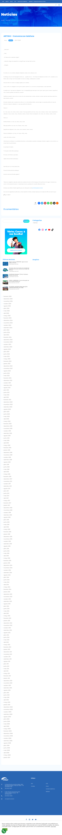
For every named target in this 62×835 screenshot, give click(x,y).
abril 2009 (6, 728)
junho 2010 (6, 697)
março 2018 (7, 476)
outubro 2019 (7, 433)
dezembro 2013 (8, 596)
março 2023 (7, 361)
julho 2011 (6, 666)
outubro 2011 (7, 659)
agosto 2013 (7, 606)
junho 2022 (7, 375)
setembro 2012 (8, 632)
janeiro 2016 (7, 536)
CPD (15, 1)
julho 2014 (6, 579)
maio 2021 (6, 397)
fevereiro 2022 (7, 380)
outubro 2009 (7, 714)
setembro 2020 (8, 409)
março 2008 (7, 757)
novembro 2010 (8, 685)
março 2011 (7, 675)
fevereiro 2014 (7, 591)
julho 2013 (6, 608)
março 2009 (7, 731)
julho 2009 (6, 721)
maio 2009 (7, 726)
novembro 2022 (8, 370)
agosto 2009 (7, 719)
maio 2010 (6, 699)
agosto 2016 (7, 519)
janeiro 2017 (7, 507)
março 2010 (7, 704)
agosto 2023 (7, 351)
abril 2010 (6, 702)
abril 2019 (6, 445)
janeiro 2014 (7, 594)
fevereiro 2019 (7, 450)
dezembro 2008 (8, 735)
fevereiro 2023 (7, 363)
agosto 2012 (7, 635)
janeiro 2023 (7, 366)
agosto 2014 (7, 577)
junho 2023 (7, 356)
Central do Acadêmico (22, 1)
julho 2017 (6, 493)
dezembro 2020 (8, 404)
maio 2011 (6, 671)
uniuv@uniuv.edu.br (9, 801)
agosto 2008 (7, 745)
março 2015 (7, 560)
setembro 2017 (8, 488)
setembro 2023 (8, 349)
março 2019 (7, 447)
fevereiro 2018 (7, 478)
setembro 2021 (8, 387)
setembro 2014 (8, 575)
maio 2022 (7, 378)
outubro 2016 (7, 515)
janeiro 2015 (7, 565)
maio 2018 (6, 471)
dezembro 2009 (8, 709)
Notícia (35, 225)
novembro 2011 (8, 656)
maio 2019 (6, 442)
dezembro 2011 (8, 654)
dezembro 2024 (8, 322)
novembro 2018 (8, 457)
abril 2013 (6, 615)
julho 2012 (6, 637)
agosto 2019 (7, 438)
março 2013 (7, 618)
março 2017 (7, 503)
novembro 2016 (8, 512)
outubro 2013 (7, 601)
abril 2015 (6, 558)
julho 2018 (6, 466)
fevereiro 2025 (7, 320)
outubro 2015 (7, 543)
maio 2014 (6, 584)
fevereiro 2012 (7, 649)
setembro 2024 (8, 330)
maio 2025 (7, 313)
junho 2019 (6, 440)
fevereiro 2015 (7, 563)
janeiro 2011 (7, 680)
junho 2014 (6, 582)
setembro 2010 (8, 690)
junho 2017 (6, 495)
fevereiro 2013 (7, 620)
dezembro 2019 (8, 428)
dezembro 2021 (8, 382)
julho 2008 (6, 747)
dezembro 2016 (8, 510)
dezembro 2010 (8, 683)
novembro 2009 (8, 711)
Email (11, 1)
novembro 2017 (8, 483)
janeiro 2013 (7, 623)
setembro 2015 (8, 546)
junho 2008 (7, 750)
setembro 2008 (8, 743)
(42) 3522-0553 (8, 798)
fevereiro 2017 (7, 505)
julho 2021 (6, 392)
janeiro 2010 (7, 707)
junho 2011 (6, 668)
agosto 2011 (7, 663)
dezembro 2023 (8, 342)
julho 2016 (6, 522)
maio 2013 (6, 613)
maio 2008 (7, 752)
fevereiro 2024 (7, 339)
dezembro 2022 (8, 368)
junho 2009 (7, 723)
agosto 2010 (7, 692)
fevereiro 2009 (8, 733)
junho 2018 (6, 469)
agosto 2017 (7, 491)
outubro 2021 (7, 385)
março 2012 (7, 647)
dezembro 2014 (8, 567)
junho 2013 (6, 611)
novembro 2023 (8, 344)
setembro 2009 (8, 716)
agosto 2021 (7, 390)
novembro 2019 (8, 430)
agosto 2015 (7, 548)
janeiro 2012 (7, 651)
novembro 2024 (8, 325)
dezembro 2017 (8, 481)
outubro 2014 (7, 572)
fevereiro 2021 (7, 402)
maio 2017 (6, 498)
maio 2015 (6, 555)
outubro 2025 (7, 306)
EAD (3, 1)
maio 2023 (7, 358)
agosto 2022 (7, 373)
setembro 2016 (8, 517)
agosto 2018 (7, 464)
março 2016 (7, 531)
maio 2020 (7, 418)
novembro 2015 (8, 541)
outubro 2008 (7, 740)
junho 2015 (6, 553)
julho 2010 (6, 695)
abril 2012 (6, 644)
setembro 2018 (8, 462)
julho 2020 (6, 414)
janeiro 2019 (7, 452)
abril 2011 (6, 673)
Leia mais (53, 826)
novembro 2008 (8, 738)
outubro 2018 (7, 459)
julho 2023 (6, 354)
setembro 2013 (8, 603)
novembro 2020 (8, 406)
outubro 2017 (7, 486)
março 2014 (7, 589)
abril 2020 (6, 421)
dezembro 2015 (8, 539)
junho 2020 (7, 416)
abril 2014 (6, 587)
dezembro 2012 (8, 625)
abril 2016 (6, 529)
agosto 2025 (7, 308)
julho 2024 (6, 332)
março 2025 (7, 318)
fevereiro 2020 (7, 426)
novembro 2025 (8, 303)
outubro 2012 (7, 630)
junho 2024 (7, 334)
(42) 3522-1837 (8, 790)
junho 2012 (6, 639)
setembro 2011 (7, 661)
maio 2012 (6, 642)
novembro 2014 (8, 570)
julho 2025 (6, 310)
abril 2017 (6, 500)
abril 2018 (6, 474)
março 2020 (7, 423)
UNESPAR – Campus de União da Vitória (37, 1)
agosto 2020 (7, 411)
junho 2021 (6, 394)
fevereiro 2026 (7, 298)
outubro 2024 (7, 327)
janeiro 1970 (7, 759)
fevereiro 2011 (7, 678)
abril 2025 (6, 315)
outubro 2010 (7, 687)
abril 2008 (6, 755)
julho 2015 (6, 551)
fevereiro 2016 (7, 534)
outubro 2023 (7, 346)
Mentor (7, 1)
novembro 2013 (8, 599)
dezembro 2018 (8, 454)
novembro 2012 (8, 627)
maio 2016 (6, 527)
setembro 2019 (8, 435)
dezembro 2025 (8, 301)
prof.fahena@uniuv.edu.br (37, 190)
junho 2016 (6, 524)
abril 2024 (6, 337)
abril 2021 (6, 399)
